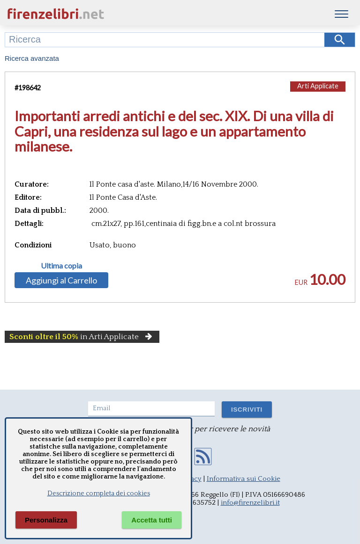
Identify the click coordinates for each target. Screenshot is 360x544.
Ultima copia (61, 265)
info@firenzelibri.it (250, 503)
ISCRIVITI (246, 409)
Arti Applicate (317, 86)
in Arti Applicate (82, 337)
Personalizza (46, 520)
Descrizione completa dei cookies (98, 493)
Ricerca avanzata (32, 58)
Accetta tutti (151, 520)
